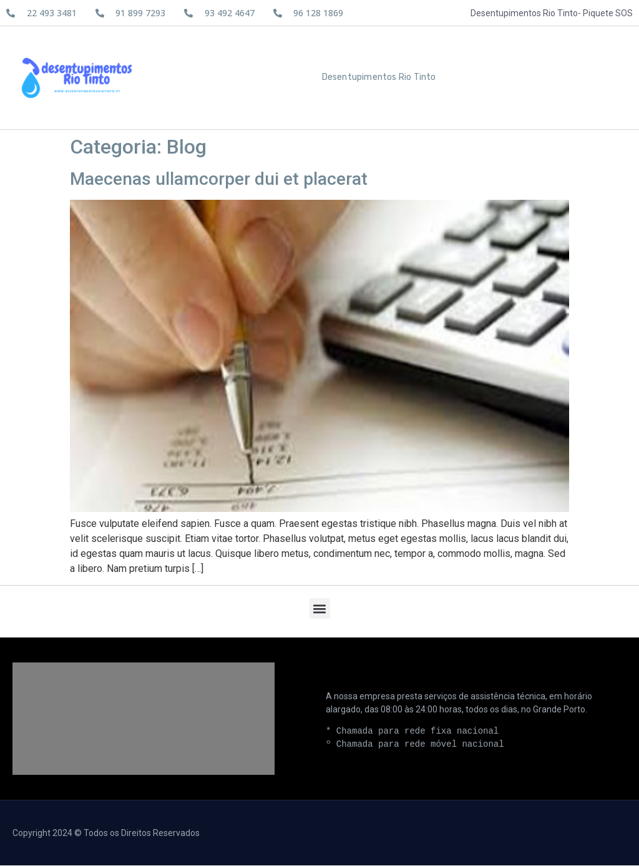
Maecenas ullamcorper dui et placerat (219, 179)
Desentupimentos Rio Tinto (379, 77)
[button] (320, 609)
